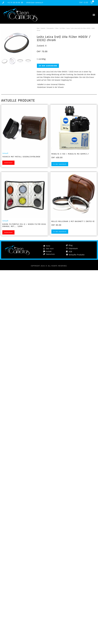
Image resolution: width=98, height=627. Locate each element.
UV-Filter (62, 28)
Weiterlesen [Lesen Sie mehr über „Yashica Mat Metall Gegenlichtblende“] (8, 163)
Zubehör (43, 28)
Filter (56, 28)
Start (38, 28)
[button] (94, 15)
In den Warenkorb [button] (59, 164)
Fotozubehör (50, 28)
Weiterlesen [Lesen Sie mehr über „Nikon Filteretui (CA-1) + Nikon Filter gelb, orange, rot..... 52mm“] (8, 232)
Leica (68, 28)
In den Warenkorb (48, 66)
